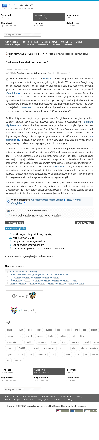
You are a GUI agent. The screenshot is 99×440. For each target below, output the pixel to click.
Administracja (11, 42)
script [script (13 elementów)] (20, 354)
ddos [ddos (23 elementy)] (67, 330)
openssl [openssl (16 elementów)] (10, 348)
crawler (27, 215)
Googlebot (12, 93)
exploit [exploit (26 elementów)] (94, 330)
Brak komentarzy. (40, 73)
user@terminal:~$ (17, 54)
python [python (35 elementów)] (10, 354)
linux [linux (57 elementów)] (64, 342)
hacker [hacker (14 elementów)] (51, 336)
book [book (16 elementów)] (39, 330)
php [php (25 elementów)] (74, 348)
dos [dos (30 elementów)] (84, 330)
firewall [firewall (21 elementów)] (29, 336)
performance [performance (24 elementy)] (49, 348)
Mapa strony (41, 379)
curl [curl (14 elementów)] (58, 330)
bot (20, 215)
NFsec (26, 406)
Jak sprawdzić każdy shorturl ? (28, 245)
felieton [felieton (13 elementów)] (10, 336)
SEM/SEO (27, 107)
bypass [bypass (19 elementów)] (49, 330)
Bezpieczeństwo (49, 42)
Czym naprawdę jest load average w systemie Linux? (34, 277)
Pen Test (56, 45)
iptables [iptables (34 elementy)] (29, 342)
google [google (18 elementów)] (40, 336)
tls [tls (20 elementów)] (86, 354)
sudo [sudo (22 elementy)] (68, 354)
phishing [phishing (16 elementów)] (63, 348)
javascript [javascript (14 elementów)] (42, 342)
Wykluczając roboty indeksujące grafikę (32, 234)
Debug (79, 42)
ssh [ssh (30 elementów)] (52, 354)
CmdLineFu (66, 42)
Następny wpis (83, 223)
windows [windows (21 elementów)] (19, 360)
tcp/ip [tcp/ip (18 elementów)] (77, 354)
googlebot (37, 215)
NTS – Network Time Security (23, 271)
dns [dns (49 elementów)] (76, 330)
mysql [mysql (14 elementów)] (86, 342)
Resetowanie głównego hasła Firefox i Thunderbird (38, 248)
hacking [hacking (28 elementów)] (62, 336)
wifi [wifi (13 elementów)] (8, 360)
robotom (59, 166)
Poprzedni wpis (15, 223)
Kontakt (38, 24)
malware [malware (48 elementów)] (75, 342)
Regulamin (8, 24)
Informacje (72, 16)
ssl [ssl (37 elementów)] (60, 354)
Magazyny (43, 45)
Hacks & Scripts (12, 45)
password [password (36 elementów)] (34, 348)
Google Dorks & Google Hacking (29, 241)
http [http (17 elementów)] (82, 336)
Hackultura (29, 45)
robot (47, 215)
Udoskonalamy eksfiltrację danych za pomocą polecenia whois (39, 274)
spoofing (56, 215)
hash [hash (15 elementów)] (73, 336)
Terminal (7, 16)
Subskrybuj (72, 24)
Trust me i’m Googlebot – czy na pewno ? (27, 61)
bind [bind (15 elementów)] (30, 330)
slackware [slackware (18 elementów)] (41, 354)
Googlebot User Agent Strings (47, 199)
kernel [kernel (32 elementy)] (54, 342)
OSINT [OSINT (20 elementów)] (22, 348)
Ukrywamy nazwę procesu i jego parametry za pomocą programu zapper (43, 280)
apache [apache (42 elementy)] (10, 330)
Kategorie (41, 16)
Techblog (68, 45)
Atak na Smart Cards (23, 238)
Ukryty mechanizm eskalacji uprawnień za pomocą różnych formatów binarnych (47, 283)
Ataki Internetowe (30, 42)
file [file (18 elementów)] (19, 336)
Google (47, 78)
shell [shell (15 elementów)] (30, 354)
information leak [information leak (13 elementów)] (14, 342)
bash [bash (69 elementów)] (21, 330)
